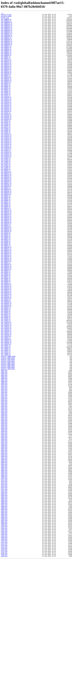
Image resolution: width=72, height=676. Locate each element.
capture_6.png (6, 15)
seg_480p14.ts (6, 302)
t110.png (4, 646)
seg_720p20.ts (6, 405)
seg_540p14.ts (6, 347)
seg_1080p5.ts (6, 56)
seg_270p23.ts (6, 185)
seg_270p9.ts (6, 199)
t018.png (4, 474)
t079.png (4, 588)
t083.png (4, 596)
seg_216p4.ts (6, 144)
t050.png (4, 534)
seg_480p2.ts (6, 313)
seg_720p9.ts (6, 423)
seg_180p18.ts (6, 84)
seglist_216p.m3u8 (8, 429)
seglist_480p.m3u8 (8, 436)
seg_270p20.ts (6, 180)
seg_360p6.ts (6, 238)
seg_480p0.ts (6, 290)
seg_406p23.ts (6, 275)
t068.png (4, 568)
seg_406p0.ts (6, 245)
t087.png (4, 603)
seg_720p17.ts (6, 397)
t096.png (4, 620)
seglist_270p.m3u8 (8, 431)
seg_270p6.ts (6, 193)
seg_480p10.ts (6, 294)
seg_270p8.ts (6, 197)
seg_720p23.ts (6, 410)
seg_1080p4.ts (6, 54)
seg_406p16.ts (6, 260)
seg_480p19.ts (6, 311)
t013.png (4, 465)
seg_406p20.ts (6, 270)
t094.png (4, 616)
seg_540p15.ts (6, 348)
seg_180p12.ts (6, 73)
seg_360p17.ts (6, 217)
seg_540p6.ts (6, 373)
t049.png (4, 532)
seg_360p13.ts (6, 210)
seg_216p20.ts (6, 135)
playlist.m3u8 (6, 17)
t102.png (4, 631)
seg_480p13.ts (6, 300)
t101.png (4, 629)
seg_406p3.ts (6, 277)
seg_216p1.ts (6, 112)
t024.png (4, 485)
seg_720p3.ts (6, 412)
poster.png (5, 19)
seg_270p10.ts (6, 159)
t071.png (4, 573)
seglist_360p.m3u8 (8, 433)
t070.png (4, 571)
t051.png (4, 536)
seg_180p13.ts (6, 75)
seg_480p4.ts (6, 324)
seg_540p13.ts (6, 345)
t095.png (4, 618)
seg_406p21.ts (6, 272)
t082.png (4, 594)
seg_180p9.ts (6, 109)
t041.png (4, 517)
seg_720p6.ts (6, 418)
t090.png (4, 609)
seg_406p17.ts (6, 262)
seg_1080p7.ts (6, 60)
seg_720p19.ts (6, 401)
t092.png (4, 612)
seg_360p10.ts (6, 204)
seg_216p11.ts (6, 116)
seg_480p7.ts (6, 330)
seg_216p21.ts (6, 137)
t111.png (4, 648)
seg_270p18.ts (6, 174)
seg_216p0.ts (6, 111)
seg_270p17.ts (6, 172)
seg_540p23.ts (6, 365)
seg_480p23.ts (6, 320)
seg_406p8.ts (6, 287)
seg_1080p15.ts (6, 34)
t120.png (4, 665)
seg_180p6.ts (6, 103)
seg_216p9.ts (6, 154)
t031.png (4, 498)
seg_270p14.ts (6, 167)
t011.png (4, 461)
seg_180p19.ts (6, 86)
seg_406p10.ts (6, 249)
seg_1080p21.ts (6, 47)
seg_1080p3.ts (6, 52)
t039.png (4, 513)
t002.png (4, 444)
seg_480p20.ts (6, 315)
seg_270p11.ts (6, 161)
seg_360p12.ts (6, 208)
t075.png (4, 581)
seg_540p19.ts (6, 356)
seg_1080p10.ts (6, 24)
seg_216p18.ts (6, 129)
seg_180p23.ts (6, 96)
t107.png (4, 641)
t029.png (4, 494)
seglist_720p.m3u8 (8, 440)
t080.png (4, 590)
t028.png (4, 493)
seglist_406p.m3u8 (8, 435)
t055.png (4, 543)
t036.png (4, 508)
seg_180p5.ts (6, 101)
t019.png (4, 476)
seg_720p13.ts (6, 390)
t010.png (4, 459)
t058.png (4, 549)
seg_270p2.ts (6, 178)
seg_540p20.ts (6, 360)
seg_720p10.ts (6, 384)
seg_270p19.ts (6, 176)
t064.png (4, 560)
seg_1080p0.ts (6, 21)
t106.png (4, 639)
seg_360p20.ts (6, 225)
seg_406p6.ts (6, 283)
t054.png (4, 541)
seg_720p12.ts (6, 388)
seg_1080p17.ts (6, 37)
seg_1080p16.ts (6, 36)
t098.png (4, 624)
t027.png (4, 491)
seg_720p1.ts (6, 382)
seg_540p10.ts (6, 339)
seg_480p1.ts (6, 292)
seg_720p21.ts (6, 406)
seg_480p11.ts (6, 296)
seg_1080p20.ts (6, 45)
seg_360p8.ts (6, 242)
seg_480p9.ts (6, 333)
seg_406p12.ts (6, 253)
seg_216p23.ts (6, 141)
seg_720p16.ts (6, 395)
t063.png (4, 558)
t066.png (4, 564)
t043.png (4, 521)
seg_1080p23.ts (6, 51)
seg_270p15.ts (6, 169)
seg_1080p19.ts (6, 41)
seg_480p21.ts (6, 317)
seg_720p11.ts (6, 386)
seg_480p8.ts (6, 332)
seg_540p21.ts (6, 362)
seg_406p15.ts (6, 258)
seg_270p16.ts (6, 170)
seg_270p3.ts (6, 187)
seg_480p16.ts (6, 305)
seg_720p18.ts (6, 399)
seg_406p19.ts (6, 266)
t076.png (4, 583)
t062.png (4, 556)
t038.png (4, 511)
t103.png (4, 633)
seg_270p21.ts (6, 182)
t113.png (4, 652)
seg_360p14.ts (6, 212)
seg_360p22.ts (6, 229)
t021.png (4, 479)
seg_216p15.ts (6, 124)
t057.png (4, 547)
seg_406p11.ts (6, 251)
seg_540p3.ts (6, 367)
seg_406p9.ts (6, 288)
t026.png (4, 489)
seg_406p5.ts (6, 281)
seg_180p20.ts (6, 90)
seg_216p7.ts (6, 150)
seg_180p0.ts (6, 66)
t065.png (4, 562)
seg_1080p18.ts (6, 39)
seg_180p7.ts (6, 105)
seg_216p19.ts (6, 131)
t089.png (4, 607)
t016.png (4, 470)
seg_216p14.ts (6, 122)
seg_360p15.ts (6, 214)
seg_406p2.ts (6, 268)
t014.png (4, 466)
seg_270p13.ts (6, 165)
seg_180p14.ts (6, 77)
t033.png (4, 502)
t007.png (4, 453)
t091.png (4, 611)
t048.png (4, 530)
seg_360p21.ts (6, 227)
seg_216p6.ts (6, 148)
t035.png (4, 506)
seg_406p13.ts (6, 255)
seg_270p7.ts (6, 195)
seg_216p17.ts (6, 127)
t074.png (4, 579)
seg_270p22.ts (6, 184)
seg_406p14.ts (6, 257)
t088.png (4, 605)
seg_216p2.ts (6, 133)
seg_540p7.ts (6, 375)
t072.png (4, 575)
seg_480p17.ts (6, 307)
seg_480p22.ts (6, 318)
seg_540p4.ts (6, 369)
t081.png (4, 592)
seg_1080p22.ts (6, 49)
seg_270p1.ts (6, 157)
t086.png (4, 601)
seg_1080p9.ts (6, 64)
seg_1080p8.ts (6, 62)
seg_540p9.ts (6, 378)
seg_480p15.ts (6, 303)
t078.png (4, 586)
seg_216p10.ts (6, 114)
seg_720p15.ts (6, 393)
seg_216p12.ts (6, 118)
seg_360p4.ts (6, 234)
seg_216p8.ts (6, 152)
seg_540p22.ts (6, 363)
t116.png (4, 657)
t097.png (4, 622)
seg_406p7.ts (6, 285)
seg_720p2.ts (6, 403)
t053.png (4, 539)
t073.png (4, 577)
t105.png (4, 637)
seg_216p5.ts (6, 146)
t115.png (4, 656)
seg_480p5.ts (6, 326)
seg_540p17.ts (6, 352)
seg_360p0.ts (6, 200)
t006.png (4, 451)
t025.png (4, 487)
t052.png (4, 538)
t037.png (4, 509)
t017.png (4, 472)
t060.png (4, 553)
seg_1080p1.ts (6, 23)
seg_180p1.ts (6, 67)
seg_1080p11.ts (6, 26)
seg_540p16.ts (6, 350)
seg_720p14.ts (6, 391)
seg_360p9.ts (6, 244)
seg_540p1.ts (6, 337)
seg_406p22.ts (6, 273)
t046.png (4, 526)
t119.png (4, 663)
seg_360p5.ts (6, 236)
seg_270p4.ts (6, 189)
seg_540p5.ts (6, 371)
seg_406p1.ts (6, 247)
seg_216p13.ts (6, 120)
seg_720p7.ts (6, 420)
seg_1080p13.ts (6, 30)
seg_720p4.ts (6, 414)
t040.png (4, 515)
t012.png (4, 463)
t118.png (4, 661)
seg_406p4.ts (6, 279)
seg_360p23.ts (6, 230)
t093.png (4, 614)
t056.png (4, 545)
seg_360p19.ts (6, 221)
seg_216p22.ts (6, 139)
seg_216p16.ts (6, 126)
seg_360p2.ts (6, 223)
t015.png (4, 468)
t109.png (4, 644)
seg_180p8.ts (6, 107)
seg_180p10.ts (6, 69)
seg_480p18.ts (6, 309)
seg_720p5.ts (6, 416)
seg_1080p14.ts (6, 32)
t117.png (4, 659)
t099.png (4, 626)
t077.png (4, 584)
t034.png (4, 504)
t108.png (4, 642)
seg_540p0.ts (6, 335)
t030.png (4, 496)
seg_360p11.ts (6, 206)
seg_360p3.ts (6, 232)
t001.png (4, 442)
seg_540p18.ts (6, 354)
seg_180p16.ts (6, 81)
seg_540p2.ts (6, 358)
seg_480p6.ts (6, 328)
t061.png (4, 554)
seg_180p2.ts (6, 88)
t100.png (4, 627)
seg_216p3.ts (6, 142)
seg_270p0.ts (6, 155)
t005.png (4, 450)
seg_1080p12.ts (6, 28)
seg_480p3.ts (6, 322)
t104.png (4, 635)
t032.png (4, 500)
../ (2, 13)
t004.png (4, 448)
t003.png (4, 446)
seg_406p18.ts (6, 264)
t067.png (4, 566)
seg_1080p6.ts (6, 58)
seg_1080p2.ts (6, 43)
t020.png (4, 478)
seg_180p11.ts (6, 71)
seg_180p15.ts (6, 79)
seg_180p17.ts (6, 82)
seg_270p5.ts (6, 191)
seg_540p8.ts (6, 376)
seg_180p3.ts (6, 97)
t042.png (4, 519)
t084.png (4, 597)
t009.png (4, 457)
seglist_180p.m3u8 (8, 427)
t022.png (4, 481)
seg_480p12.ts (6, 298)
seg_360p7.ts (6, 240)
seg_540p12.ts (6, 343)
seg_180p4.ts (6, 99)
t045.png (4, 524)
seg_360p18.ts (6, 219)
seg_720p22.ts (6, 408)
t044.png (4, 523)
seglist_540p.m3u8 (8, 438)
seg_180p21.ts (6, 92)
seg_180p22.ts (6, 94)
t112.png (4, 650)
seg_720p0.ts (6, 380)
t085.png (4, 599)
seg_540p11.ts (6, 341)
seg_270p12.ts (6, 163)
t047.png (4, 528)
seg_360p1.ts (6, 202)
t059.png (4, 551)
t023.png (4, 483)
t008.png (4, 455)
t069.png (4, 569)
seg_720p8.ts (6, 421)
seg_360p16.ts (6, 215)
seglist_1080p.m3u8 (8, 425)
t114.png (4, 654)
